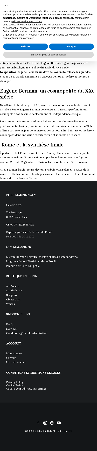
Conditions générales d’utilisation (26, 333)
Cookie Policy (14, 385)
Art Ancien (12, 286)
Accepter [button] (71, 46)
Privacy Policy (14, 382)
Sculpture (12, 295)
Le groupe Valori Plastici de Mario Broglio (31, 261)
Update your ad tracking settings (26, 388)
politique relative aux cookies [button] (26, 21)
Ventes (10, 304)
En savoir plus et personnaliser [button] (48, 54)
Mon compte (14, 353)
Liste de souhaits (16, 362)
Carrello (11, 358)
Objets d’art (13, 299)
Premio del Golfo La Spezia (23, 265)
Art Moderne (14, 290)
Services (11, 328)
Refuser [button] (25, 46)
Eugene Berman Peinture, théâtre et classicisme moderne (42, 256)
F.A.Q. (9, 324)
